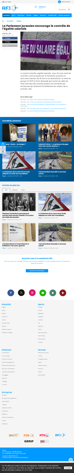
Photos (28, 15)
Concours (4, 384)
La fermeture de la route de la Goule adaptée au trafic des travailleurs (16, 173)
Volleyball (40, 316)
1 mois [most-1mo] (23, 190)
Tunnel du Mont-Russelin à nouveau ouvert (52, 173)
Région (19, 21)
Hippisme (40, 326)
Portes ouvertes (64, 15)
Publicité (4, 404)
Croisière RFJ (52, 15)
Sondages (4, 381)
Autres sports (41, 339)
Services (43, 15)
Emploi (40, 371)
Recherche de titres (7, 359)
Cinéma (40, 356)
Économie (4, 316)
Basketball (40, 313)
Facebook (10, 292)
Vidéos (35, 15)
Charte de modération (8, 417)
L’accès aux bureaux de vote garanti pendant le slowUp (40, 102)
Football (40, 307)
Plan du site (23, 453)
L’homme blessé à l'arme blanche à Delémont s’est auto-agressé (15, 245)
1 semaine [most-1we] (14, 190)
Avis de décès (41, 375)
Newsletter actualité (7, 332)
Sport (14, 15)
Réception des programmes (9, 398)
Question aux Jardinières (8, 371)
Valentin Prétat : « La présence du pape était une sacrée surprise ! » (53, 145)
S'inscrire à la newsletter (37, 270)
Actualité (6, 15)
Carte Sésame (5, 401)
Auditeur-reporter (64, 1)
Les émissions (5, 352)
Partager (6, 38)
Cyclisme (40, 319)
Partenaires (5, 411)
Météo (40, 362)
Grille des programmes (8, 362)
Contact (4, 420)
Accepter (68, 468)
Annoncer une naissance (8, 368)
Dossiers (4, 326)
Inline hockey (41, 335)
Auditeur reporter (6, 329)
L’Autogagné (5, 375)
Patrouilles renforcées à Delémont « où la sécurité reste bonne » (43, 108)
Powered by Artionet (7, 457)
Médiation (4, 414)
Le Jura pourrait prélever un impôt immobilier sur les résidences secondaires (43, 105)
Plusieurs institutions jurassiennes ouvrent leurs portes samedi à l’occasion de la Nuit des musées (17, 215)
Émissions (21, 15)
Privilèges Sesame (42, 359)
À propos (4, 395)
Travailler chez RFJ (6, 407)
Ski (39, 323)
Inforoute (40, 368)
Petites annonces (42, 365)
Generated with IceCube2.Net (20, 457)
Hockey (40, 310)
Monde (4, 313)
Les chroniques (6, 356)
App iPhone (52, 292)
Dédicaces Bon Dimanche (8, 365)
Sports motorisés (42, 332)
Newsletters (42, 292)
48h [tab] (6, 190)
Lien (5, 45)
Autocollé (4, 378)
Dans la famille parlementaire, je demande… (37, 111)
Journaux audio (6, 323)
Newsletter (5, 423)
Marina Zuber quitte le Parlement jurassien (37, 99)
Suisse (3, 310)
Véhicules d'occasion (43, 352)
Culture (4, 319)
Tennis (39, 329)
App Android (62, 292)
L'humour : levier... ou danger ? (14, 144)
